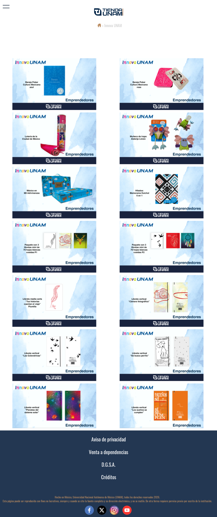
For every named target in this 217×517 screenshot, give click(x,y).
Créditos (108, 477)
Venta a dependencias (108, 452)
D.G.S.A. (108, 464)
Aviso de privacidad (108, 439)
